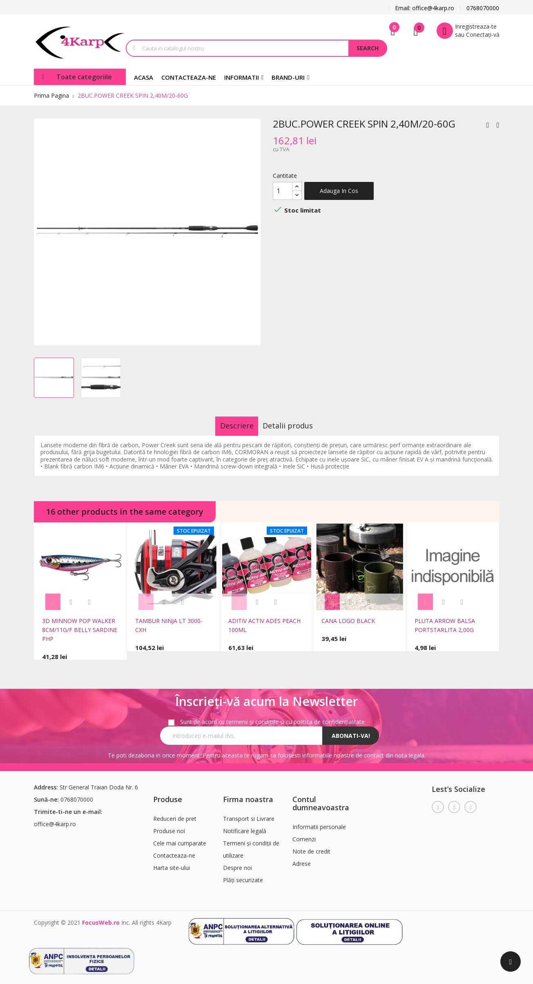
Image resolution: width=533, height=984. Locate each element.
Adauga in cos (339, 191)
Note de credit (311, 847)
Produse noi (169, 826)
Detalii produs (295, 425)
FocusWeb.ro (101, 918)
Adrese (301, 859)
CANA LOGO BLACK (348, 621)
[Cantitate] (282, 191)
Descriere (229, 425)
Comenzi (304, 834)
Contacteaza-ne (174, 851)
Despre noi (237, 863)
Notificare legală (244, 826)
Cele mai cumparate (179, 839)
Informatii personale (319, 822)
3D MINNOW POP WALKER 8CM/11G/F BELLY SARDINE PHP (79, 630)
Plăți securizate (243, 875)
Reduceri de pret (174, 814)
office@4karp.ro (55, 819)
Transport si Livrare (248, 814)
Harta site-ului (171, 863)
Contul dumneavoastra (320, 799)
